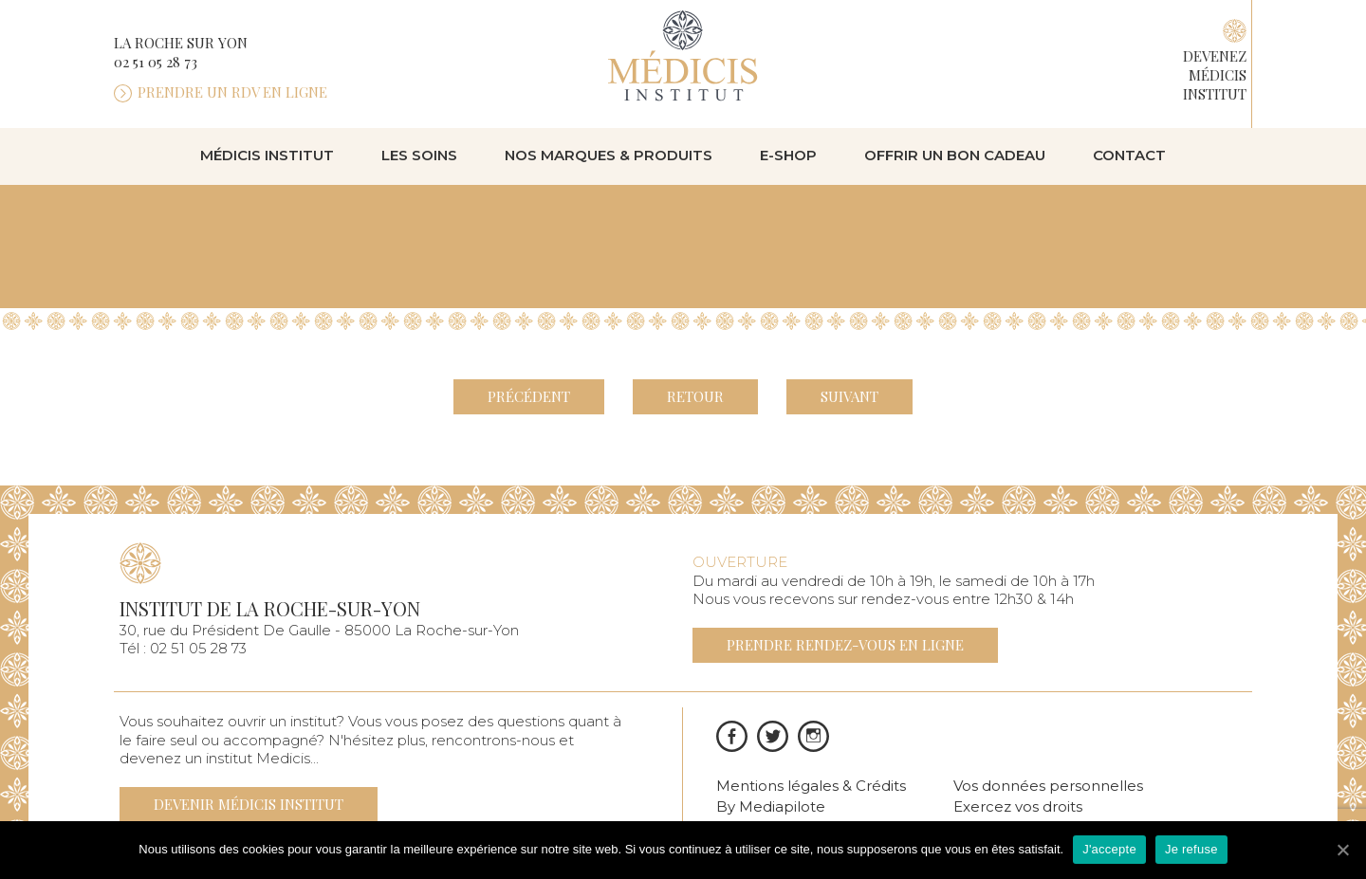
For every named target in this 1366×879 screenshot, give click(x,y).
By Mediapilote (770, 806)
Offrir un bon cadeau (954, 155)
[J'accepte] (1342, 849)
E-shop (788, 155)
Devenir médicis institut (248, 804)
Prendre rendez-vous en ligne (845, 644)
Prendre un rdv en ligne (232, 92)
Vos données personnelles (1048, 786)
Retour (695, 396)
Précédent (529, 396)
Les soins (419, 155)
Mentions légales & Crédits (811, 786)
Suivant (849, 396)
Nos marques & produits (608, 155)
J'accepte (1109, 849)
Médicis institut (267, 155)
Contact (1129, 155)
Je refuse (1191, 849)
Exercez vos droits (1017, 806)
